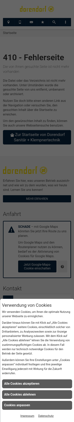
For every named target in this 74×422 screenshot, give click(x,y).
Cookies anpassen (17, 405)
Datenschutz (46, 415)
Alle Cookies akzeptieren (21, 383)
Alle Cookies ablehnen (20, 394)
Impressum (27, 415)
